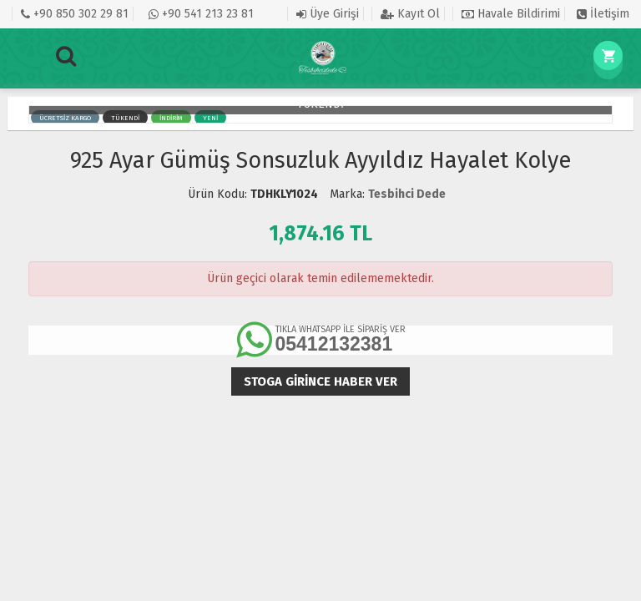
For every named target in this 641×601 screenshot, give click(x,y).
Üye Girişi (327, 14)
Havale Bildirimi (511, 14)
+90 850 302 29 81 (75, 14)
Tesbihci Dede (407, 194)
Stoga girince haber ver (320, 381)
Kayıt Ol (410, 14)
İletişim (603, 14)
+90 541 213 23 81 (201, 14)
